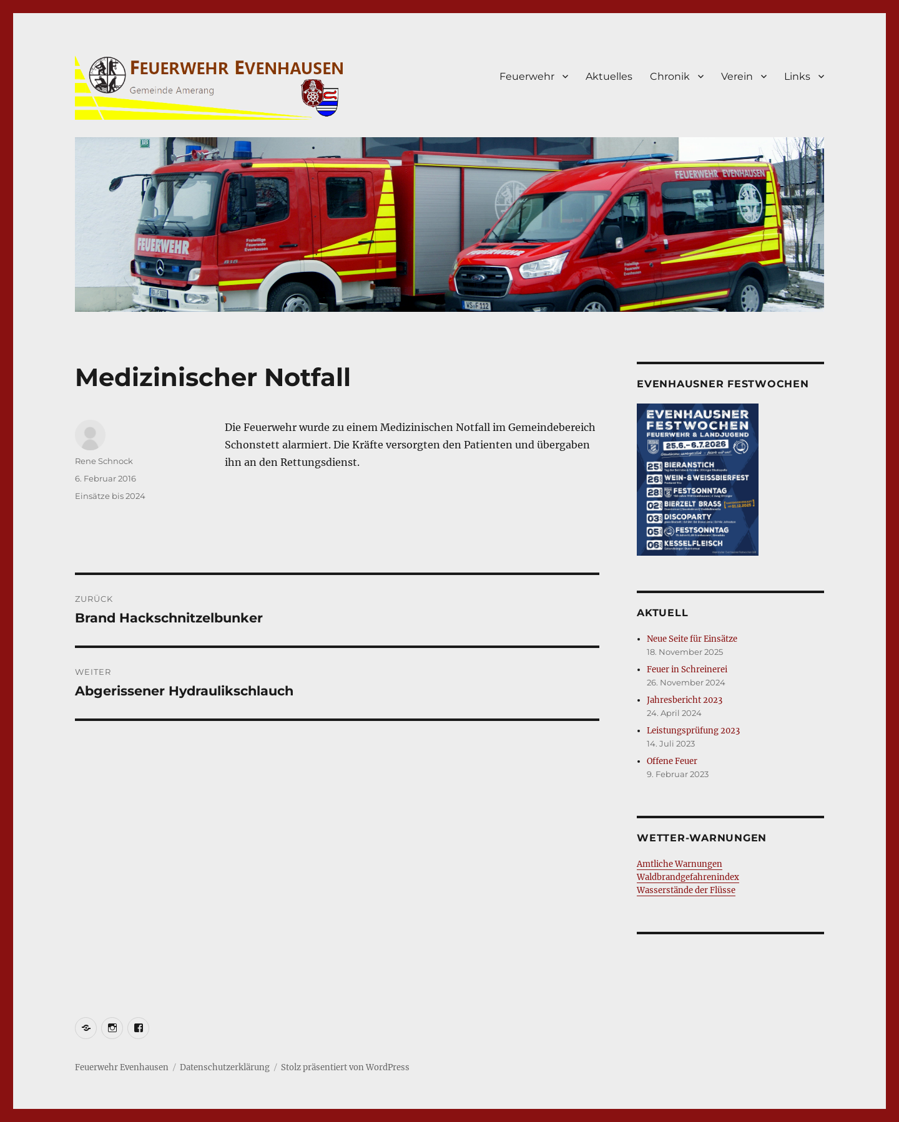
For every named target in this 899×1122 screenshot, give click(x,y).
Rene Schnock (104, 461)
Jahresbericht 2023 (684, 700)
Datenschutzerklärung (225, 1067)
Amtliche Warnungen (679, 864)
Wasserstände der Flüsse (686, 890)
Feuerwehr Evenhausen (122, 1067)
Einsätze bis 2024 (110, 496)
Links (797, 76)
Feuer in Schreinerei (687, 669)
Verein (737, 76)
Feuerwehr (526, 76)
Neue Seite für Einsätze (692, 639)
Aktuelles (609, 76)
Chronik (670, 76)
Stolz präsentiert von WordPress (345, 1067)
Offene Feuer (672, 761)
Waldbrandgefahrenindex (688, 877)
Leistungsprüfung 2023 (693, 730)
